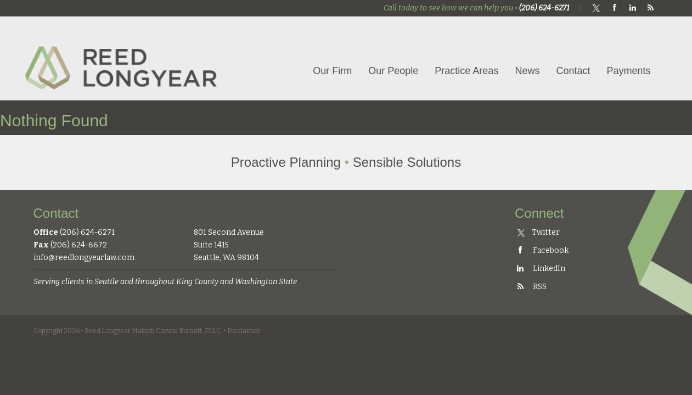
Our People (393, 70)
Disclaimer (244, 331)
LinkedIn (540, 268)
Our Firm (332, 70)
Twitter (538, 232)
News (527, 70)
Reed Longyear (124, 58)
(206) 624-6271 (544, 8)
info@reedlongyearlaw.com (83, 257)
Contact (573, 70)
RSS (531, 286)
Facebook (542, 250)
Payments (628, 70)
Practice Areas (466, 70)
